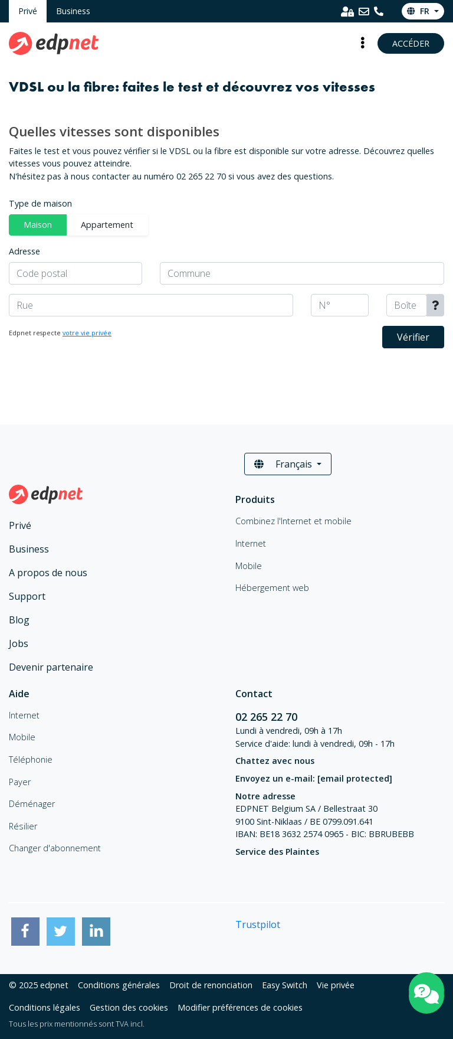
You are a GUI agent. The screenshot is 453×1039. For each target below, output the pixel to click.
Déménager (32, 803)
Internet (24, 715)
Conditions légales (44, 1007)
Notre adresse (265, 796)
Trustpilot (257, 924)
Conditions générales (119, 985)
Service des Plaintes (277, 851)
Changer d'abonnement (55, 848)
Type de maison (40, 203)
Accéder (410, 43)
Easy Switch (284, 985)
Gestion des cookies (129, 1007)
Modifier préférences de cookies (240, 1007)
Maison (38, 224)
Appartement (107, 224)
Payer (20, 782)
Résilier (23, 826)
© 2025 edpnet (38, 985)
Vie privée (335, 985)
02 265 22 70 (267, 717)
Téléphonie (30, 759)
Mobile (22, 737)
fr (419, 11)
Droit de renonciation (210, 985)
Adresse (24, 251)
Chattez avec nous (274, 760)
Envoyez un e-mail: (313, 778)
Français (284, 464)
